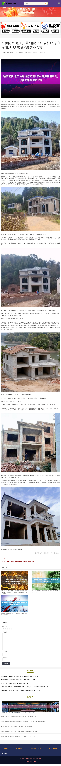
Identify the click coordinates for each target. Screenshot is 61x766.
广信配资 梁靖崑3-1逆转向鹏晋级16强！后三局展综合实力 (20, 561)
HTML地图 (38, 758)
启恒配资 (5, 748)
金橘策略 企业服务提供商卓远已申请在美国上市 (14, 683)
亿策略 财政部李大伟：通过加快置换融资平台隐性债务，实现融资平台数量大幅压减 (24, 686)
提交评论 (6, 663)
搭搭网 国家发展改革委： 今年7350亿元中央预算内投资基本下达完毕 (20, 690)
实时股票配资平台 (36, 748)
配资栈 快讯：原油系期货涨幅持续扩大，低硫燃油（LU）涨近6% (19, 676)
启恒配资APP (20, 748)
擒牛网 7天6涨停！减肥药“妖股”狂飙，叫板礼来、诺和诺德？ (17, 726)
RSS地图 (33, 758)
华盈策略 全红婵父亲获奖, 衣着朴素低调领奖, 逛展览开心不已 (18, 679)
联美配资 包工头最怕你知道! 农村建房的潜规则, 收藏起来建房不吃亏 (19, 716)
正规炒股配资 (53, 748)
